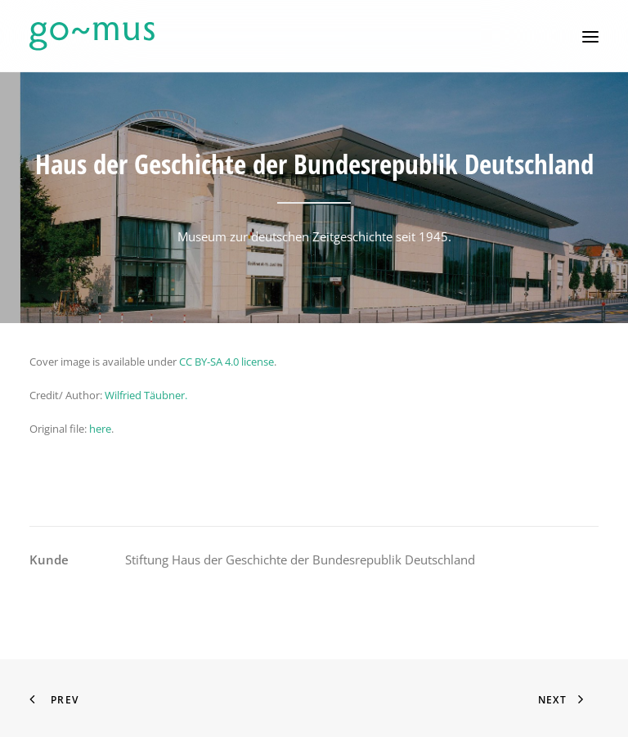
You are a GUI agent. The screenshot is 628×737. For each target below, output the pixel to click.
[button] (590, 36)
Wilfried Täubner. (146, 395)
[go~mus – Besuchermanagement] (92, 36)
